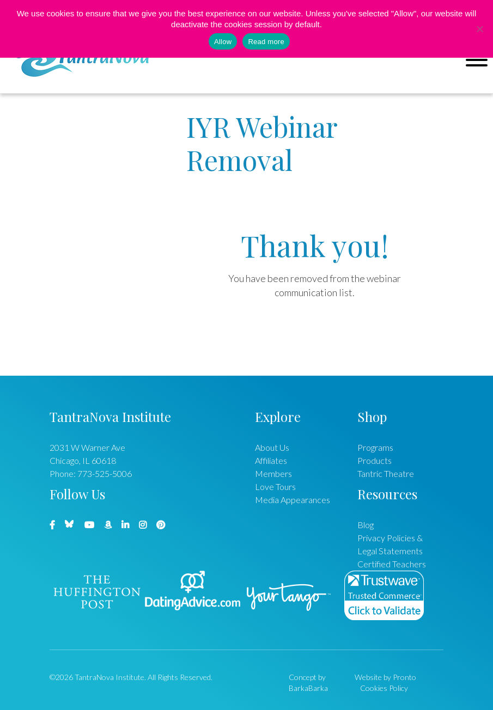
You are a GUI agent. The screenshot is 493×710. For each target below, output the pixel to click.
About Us (272, 447)
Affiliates (271, 460)
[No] (479, 28)
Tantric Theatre (385, 473)
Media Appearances (292, 499)
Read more (266, 42)
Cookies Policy (384, 688)
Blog (365, 524)
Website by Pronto (385, 677)
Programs (375, 447)
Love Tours (275, 486)
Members (273, 473)
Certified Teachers (391, 564)
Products (374, 460)
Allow (223, 42)
